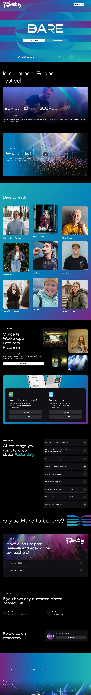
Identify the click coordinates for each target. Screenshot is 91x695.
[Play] (45, 154)
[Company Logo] (12, 4)
